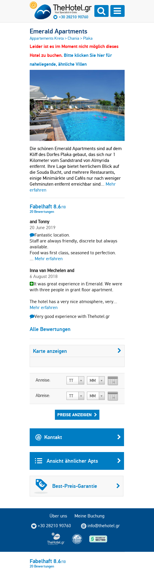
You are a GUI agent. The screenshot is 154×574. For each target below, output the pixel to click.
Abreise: (43, 395)
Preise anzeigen (77, 414)
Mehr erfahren (49, 258)
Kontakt (78, 437)
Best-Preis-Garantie (77, 486)
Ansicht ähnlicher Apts (78, 461)
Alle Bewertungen (50, 329)
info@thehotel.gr (100, 526)
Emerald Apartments (58, 31)
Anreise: (43, 380)
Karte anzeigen (77, 351)
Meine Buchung (89, 516)
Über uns (58, 516)
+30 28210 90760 (73, 17)
